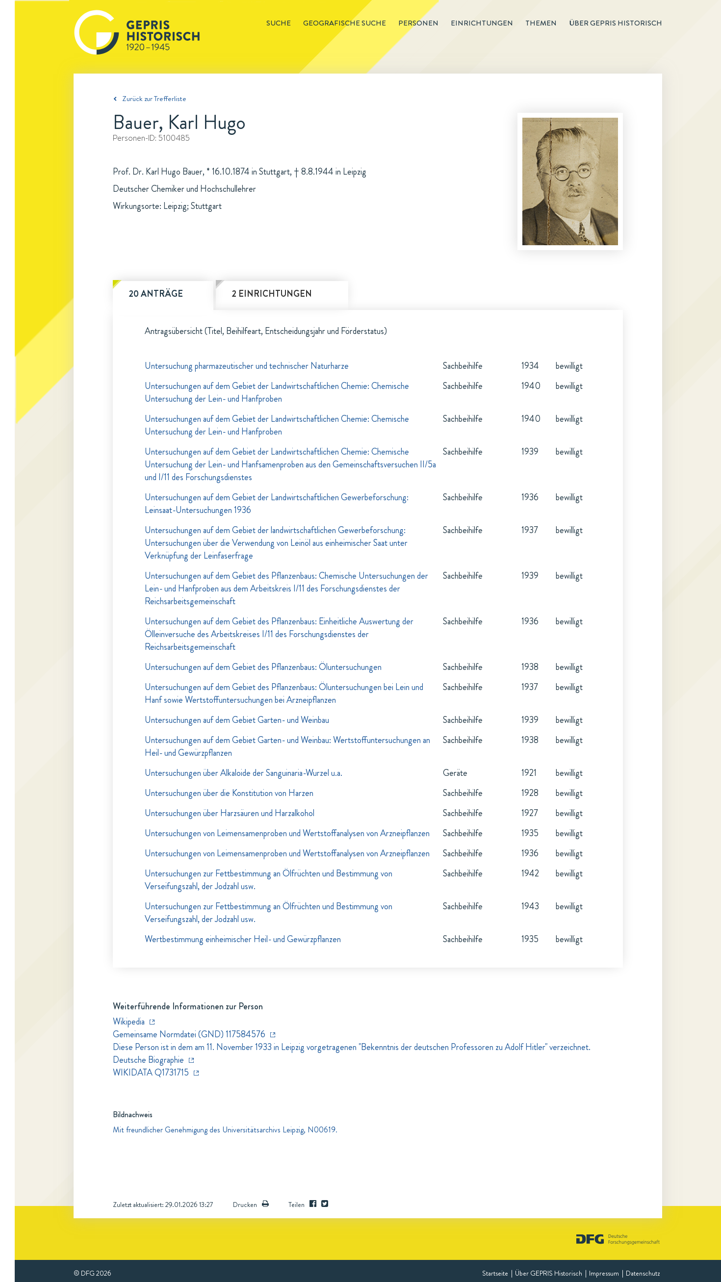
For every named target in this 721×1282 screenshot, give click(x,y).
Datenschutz (643, 1273)
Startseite (495, 1273)
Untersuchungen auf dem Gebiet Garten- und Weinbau (237, 720)
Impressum (604, 1273)
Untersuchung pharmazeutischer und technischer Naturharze (247, 365)
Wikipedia (129, 1021)
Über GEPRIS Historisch (548, 1273)
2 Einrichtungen (272, 293)
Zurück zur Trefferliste (154, 98)
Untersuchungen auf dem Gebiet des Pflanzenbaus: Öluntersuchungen (263, 667)
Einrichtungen (482, 23)
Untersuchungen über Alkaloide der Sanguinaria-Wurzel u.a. (243, 773)
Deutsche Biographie (148, 1059)
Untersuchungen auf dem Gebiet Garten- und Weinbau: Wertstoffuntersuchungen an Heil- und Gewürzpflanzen (287, 746)
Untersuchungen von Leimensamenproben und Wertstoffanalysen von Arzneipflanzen (287, 833)
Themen (541, 23)
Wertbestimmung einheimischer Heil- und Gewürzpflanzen (243, 939)
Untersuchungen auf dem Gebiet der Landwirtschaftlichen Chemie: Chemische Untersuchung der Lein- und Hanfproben (277, 392)
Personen (418, 23)
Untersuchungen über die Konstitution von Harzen (229, 793)
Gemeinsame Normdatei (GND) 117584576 (189, 1034)
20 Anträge (156, 293)
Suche (278, 23)
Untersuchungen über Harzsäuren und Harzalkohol (229, 813)
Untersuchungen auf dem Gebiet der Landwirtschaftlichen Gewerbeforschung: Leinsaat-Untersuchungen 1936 (277, 503)
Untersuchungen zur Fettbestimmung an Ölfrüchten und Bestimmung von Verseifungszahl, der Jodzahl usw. (268, 880)
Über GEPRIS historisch (615, 23)
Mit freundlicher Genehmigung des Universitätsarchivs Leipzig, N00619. (225, 1129)
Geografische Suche (344, 23)
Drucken (251, 1204)
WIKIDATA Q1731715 (151, 1072)
